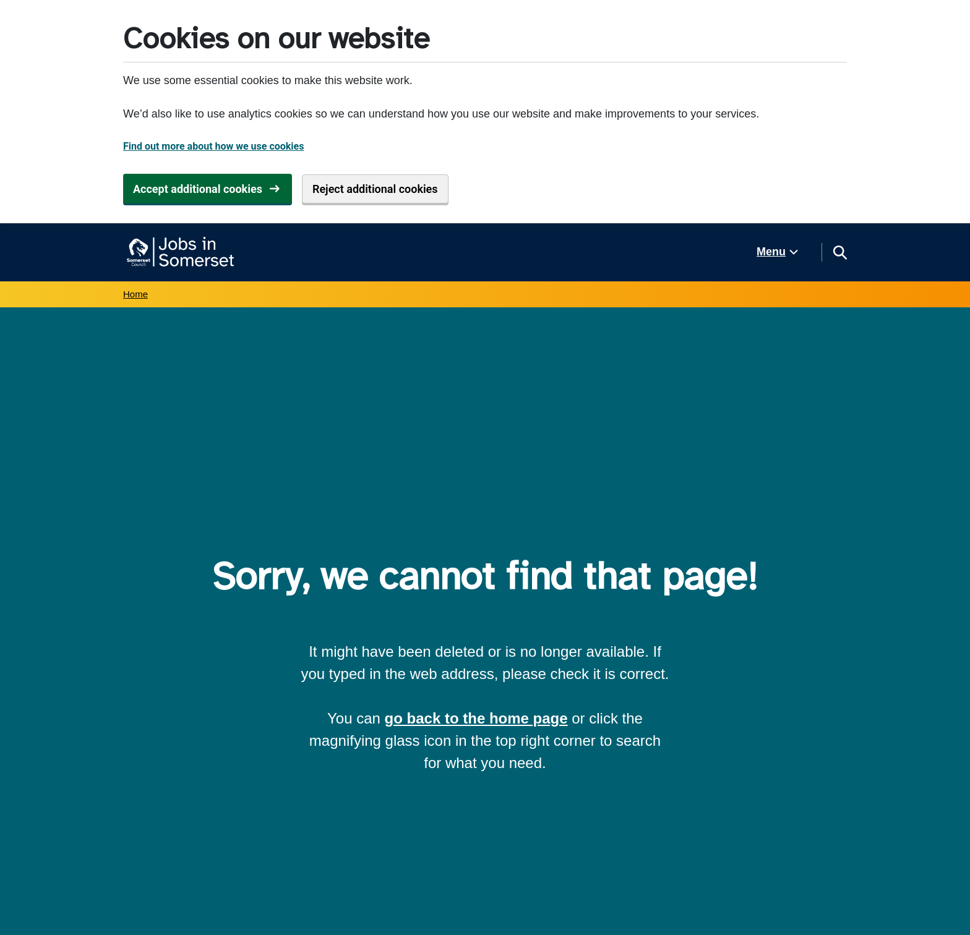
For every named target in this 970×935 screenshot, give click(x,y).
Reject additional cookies (375, 188)
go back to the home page (476, 718)
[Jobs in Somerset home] (178, 252)
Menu (771, 251)
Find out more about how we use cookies (213, 146)
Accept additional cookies (197, 188)
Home (135, 294)
